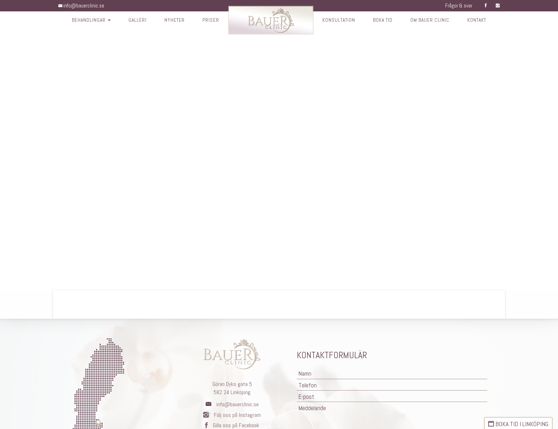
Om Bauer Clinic (432, 20)
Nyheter (172, 20)
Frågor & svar (457, 5)
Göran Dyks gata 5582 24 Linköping (232, 388)
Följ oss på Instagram (232, 415)
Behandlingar (88, 20)
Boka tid (383, 20)
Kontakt (480, 20)
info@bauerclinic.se (82, 5)
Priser (209, 20)
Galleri (135, 20)
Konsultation (338, 20)
